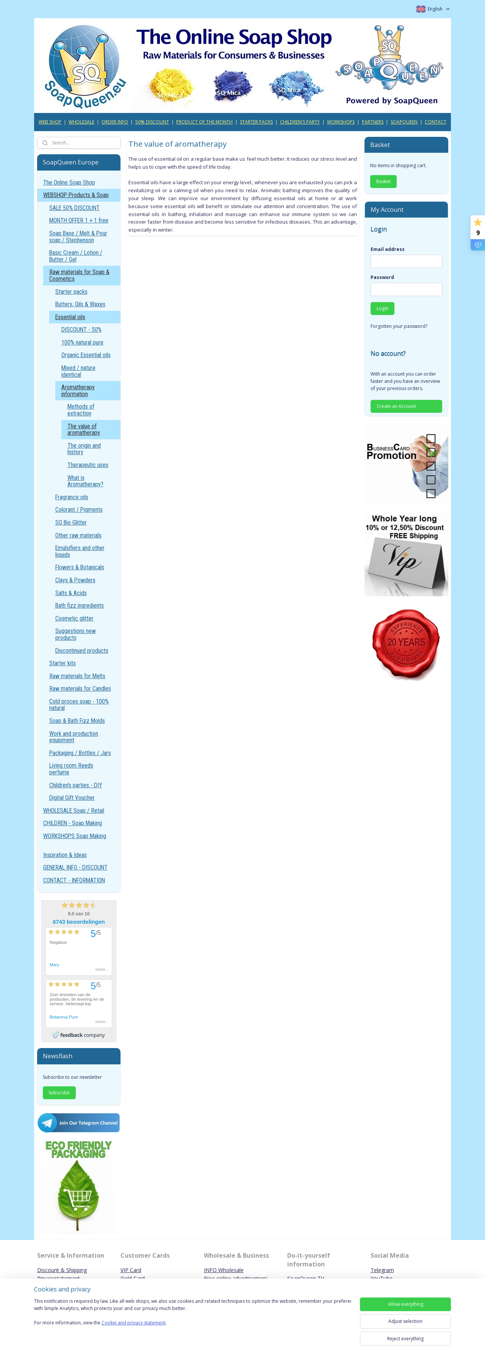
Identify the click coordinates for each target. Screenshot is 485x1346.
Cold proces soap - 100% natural (79, 705)
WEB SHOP (50, 122)
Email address (388, 249)
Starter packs (71, 291)
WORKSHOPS (341, 122)
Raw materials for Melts (77, 676)
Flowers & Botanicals (79, 567)
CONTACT (435, 122)
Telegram (382, 1270)
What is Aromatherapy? (85, 481)
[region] (192, 1316)
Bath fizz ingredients (79, 605)
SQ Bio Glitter (71, 522)
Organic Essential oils (86, 355)
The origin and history (84, 449)
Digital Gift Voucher (72, 797)
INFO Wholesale (224, 1270)
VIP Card (130, 1270)
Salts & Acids (71, 593)
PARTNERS (372, 122)
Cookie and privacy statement (134, 1323)
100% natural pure (82, 342)
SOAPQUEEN (404, 122)
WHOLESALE (81, 122)
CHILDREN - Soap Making (72, 823)
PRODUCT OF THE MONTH (204, 122)
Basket (383, 181)
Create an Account (396, 406)
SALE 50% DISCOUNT (74, 208)
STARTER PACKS (256, 122)
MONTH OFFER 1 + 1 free (78, 220)
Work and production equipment (73, 737)
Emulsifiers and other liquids (80, 551)
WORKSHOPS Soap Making (74, 836)
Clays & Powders (75, 580)
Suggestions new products (75, 634)
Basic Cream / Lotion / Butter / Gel (75, 256)
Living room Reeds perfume (71, 769)
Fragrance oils (71, 497)
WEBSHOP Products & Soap (76, 195)
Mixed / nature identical (78, 371)
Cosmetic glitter (74, 618)
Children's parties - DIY (75, 785)
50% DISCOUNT (152, 122)
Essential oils (70, 317)
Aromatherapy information (78, 391)
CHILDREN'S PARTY (300, 122)
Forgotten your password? (399, 326)
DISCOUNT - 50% (81, 329)
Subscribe (59, 1092)
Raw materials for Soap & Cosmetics (79, 275)
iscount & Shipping (64, 1270)
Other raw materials (78, 535)
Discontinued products (81, 650)
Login (382, 308)
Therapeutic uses (87, 465)
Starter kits (62, 663)
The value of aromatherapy (83, 430)
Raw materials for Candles (80, 688)
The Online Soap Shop (69, 182)
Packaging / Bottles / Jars (80, 753)
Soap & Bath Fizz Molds (77, 720)
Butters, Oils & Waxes (80, 304)
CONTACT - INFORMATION (74, 880)
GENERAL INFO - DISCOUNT (75, 867)
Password (382, 277)
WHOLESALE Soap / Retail (73, 810)
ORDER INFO (115, 122)
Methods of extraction (80, 410)
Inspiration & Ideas (65, 855)
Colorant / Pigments (79, 509)
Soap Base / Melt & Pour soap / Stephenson (78, 237)
